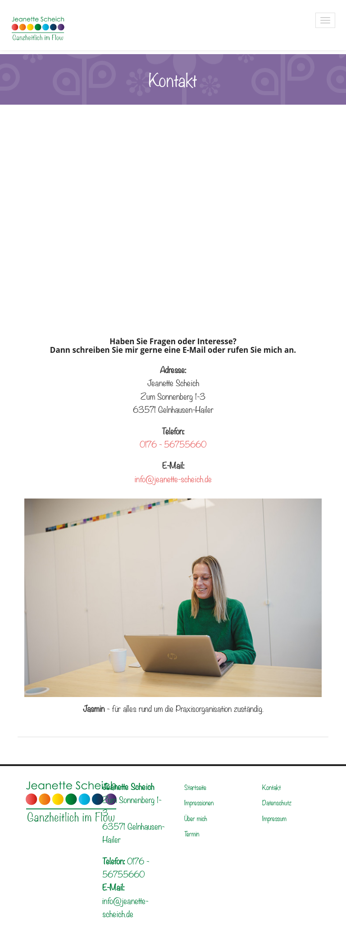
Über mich (195, 818)
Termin (191, 833)
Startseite (195, 787)
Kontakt (271, 787)
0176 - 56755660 (173, 443)
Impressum (274, 818)
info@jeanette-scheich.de (173, 478)
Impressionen (199, 802)
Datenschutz (276, 802)
